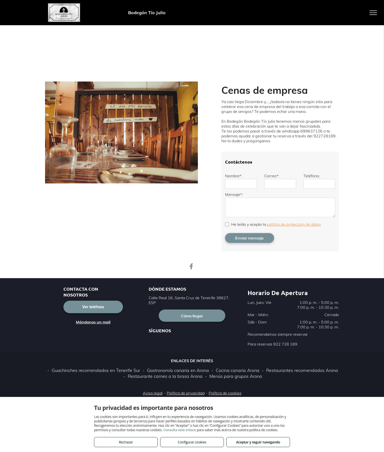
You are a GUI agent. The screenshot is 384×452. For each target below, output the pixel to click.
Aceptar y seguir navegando (258, 442)
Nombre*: (233, 175)
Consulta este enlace (179, 430)
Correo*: (271, 175)
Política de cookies (225, 393)
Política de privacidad (185, 393)
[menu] (373, 12)
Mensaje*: (234, 194)
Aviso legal (153, 393)
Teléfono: (311, 175)
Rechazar (126, 442)
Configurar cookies (192, 442)
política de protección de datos (294, 224)
